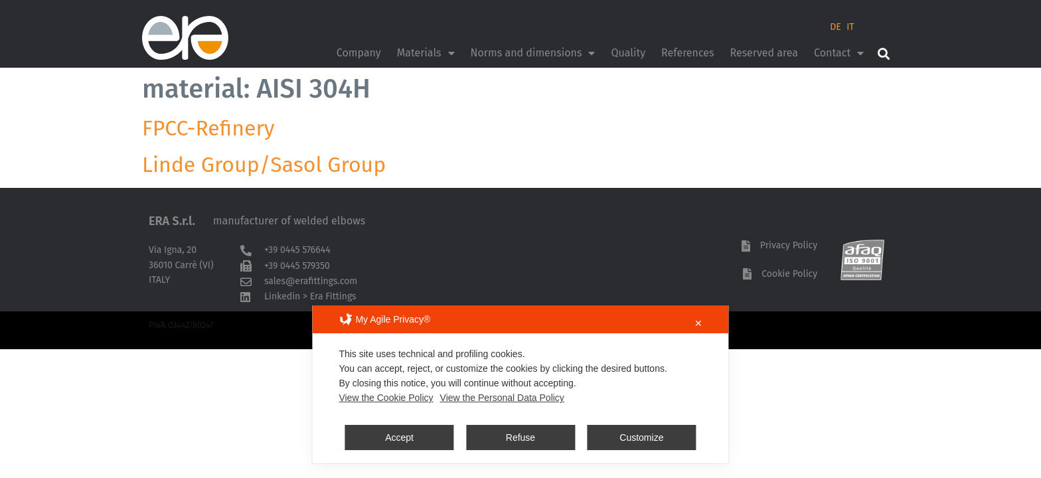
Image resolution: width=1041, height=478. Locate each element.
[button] (883, 53)
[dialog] (520, 384)
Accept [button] (399, 437)
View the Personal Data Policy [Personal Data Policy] (502, 397)
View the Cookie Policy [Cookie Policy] (386, 397)
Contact (839, 53)
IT (850, 27)
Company (359, 52)
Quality (628, 52)
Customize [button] (641, 437)
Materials (426, 53)
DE (835, 27)
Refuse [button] (520, 437)
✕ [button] (698, 323)
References (687, 52)
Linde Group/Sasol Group (264, 164)
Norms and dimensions (533, 53)
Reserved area (764, 52)
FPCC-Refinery (208, 128)
